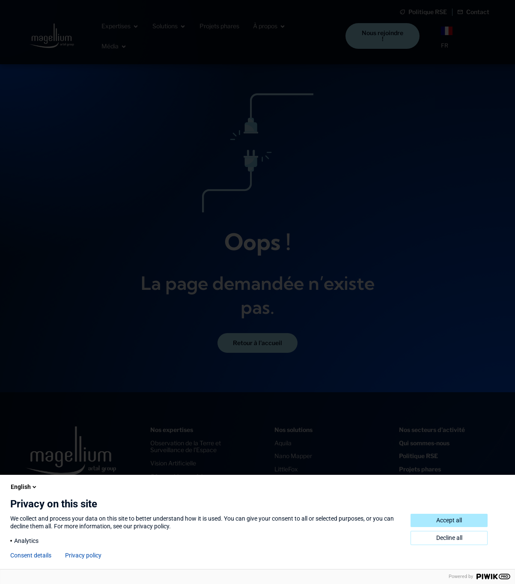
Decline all (449, 537)
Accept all (449, 520)
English (24, 486)
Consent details (30, 555)
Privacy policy (83, 555)
